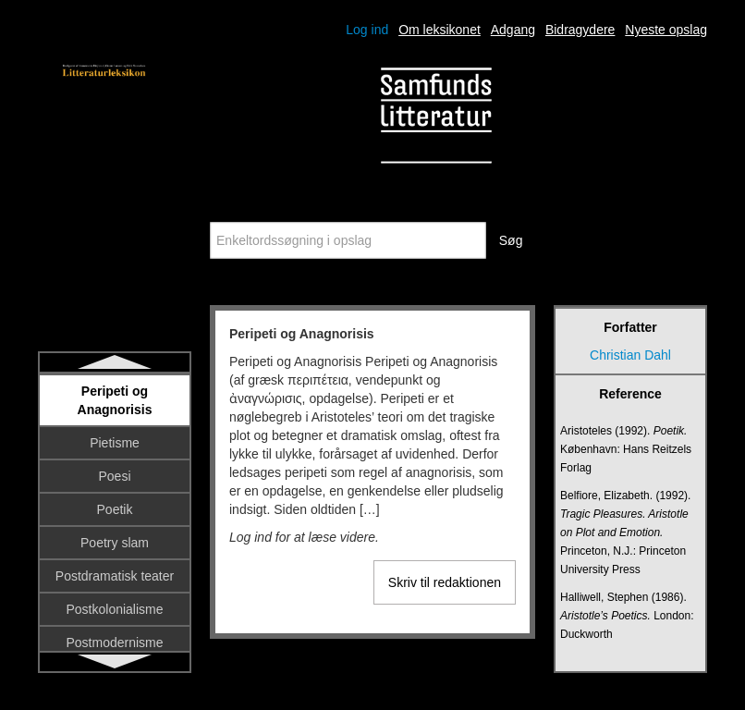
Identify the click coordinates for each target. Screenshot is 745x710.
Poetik (115, 509)
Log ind (367, 29)
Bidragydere (580, 29)
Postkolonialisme (114, 609)
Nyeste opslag (666, 29)
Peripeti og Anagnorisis (115, 400)
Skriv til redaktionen (444, 582)
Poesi (114, 476)
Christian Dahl (630, 355)
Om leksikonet (439, 29)
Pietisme (115, 442)
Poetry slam (114, 542)
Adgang (513, 29)
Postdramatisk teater (114, 576)
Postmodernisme (114, 642)
